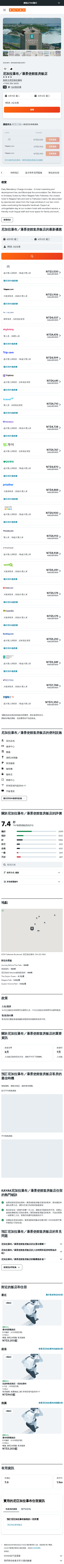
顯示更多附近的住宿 (54, 1295)
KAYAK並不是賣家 (33, 1555)
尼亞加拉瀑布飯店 (14, 1525)
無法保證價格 (35, 1548)
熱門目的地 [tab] (26, 1509)
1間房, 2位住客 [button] (12, 102)
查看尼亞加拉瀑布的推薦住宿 (51, 1403)
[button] (59, 3)
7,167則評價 (16, 87)
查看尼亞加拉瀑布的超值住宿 (51, 1349)
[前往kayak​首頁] (17, 10)
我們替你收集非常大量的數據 (33, 1560)
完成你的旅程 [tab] (11, 1509)
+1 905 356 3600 (11, 83)
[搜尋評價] (34, 865)
